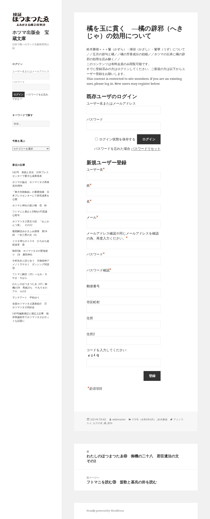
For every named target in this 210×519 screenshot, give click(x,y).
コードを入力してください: (107, 350)
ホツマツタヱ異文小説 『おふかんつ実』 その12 (30, 223)
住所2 (91, 334)
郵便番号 (93, 286)
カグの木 (98, 423)
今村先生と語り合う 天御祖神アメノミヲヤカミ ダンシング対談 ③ (32, 264)
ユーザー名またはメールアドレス (30, 71)
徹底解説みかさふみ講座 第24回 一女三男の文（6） (29, 233)
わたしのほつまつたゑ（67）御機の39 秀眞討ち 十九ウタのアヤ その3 (29, 287)
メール (92, 217)
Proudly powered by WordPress (105, 510)
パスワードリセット (146, 148)
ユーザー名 (96, 169)
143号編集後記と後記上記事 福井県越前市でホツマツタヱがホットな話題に (30, 317)
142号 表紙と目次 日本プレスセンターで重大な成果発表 (30, 174)
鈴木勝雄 (162, 419)
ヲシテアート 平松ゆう (25, 297)
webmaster (119, 419)
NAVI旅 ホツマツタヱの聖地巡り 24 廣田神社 (30, 252)
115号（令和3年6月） (144, 419)
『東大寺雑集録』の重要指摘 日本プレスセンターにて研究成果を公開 (30, 195)
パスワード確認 (99, 270)
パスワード (18, 82)
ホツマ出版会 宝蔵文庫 (30, 35)
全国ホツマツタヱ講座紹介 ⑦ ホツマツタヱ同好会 (30, 305)
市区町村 (93, 302)
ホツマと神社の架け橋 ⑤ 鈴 (29, 205)
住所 (90, 318)
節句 (109, 423)
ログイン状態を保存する (117, 139)
